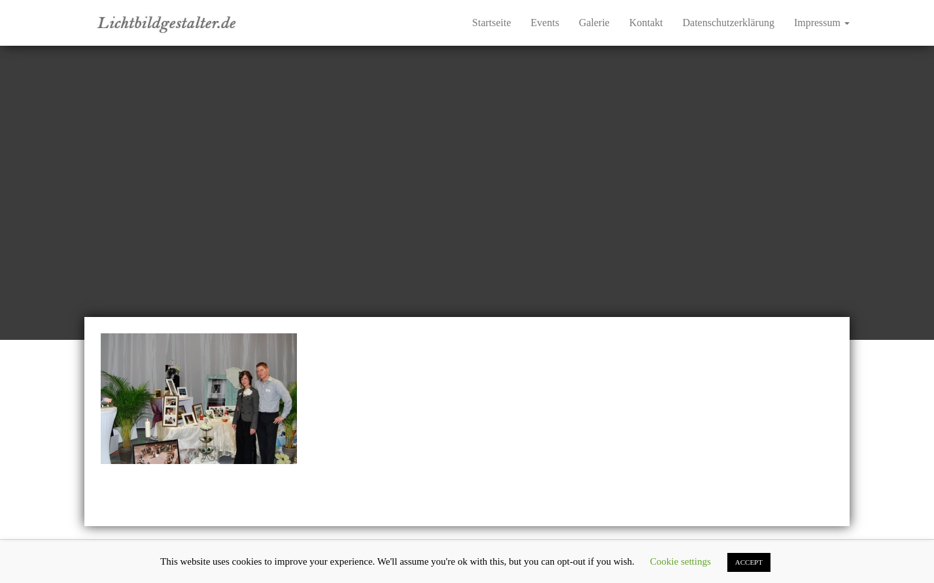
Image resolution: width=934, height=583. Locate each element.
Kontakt (646, 22)
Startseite (491, 22)
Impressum (822, 22)
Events (544, 22)
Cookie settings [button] (680, 561)
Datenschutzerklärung (728, 22)
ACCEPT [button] (749, 562)
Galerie (594, 22)
